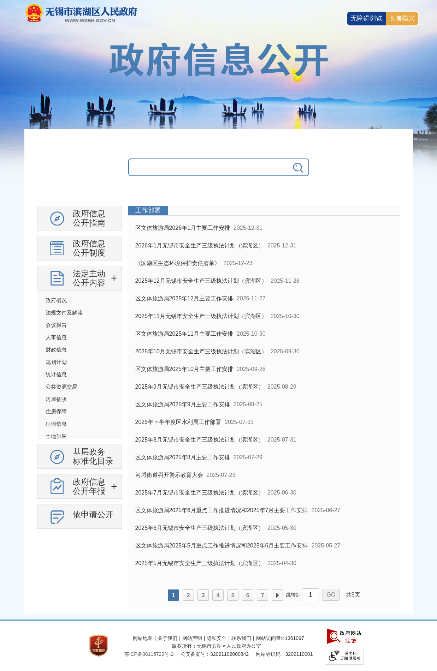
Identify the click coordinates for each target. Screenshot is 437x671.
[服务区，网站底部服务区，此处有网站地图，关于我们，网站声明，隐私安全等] (219, 646)
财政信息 (56, 350)
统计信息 (56, 374)
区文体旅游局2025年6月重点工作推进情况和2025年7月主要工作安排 (221, 510)
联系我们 (241, 638)
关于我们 (167, 638)
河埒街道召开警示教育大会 (169, 475)
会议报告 (56, 325)
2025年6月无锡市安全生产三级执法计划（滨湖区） (199, 528)
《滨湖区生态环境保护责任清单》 (177, 263)
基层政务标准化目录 (93, 456)
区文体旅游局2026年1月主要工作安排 (182, 228)
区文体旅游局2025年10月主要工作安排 (184, 369)
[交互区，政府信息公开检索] (218, 172)
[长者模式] (402, 18)
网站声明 (192, 638)
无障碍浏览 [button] (366, 18)
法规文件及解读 (64, 313)
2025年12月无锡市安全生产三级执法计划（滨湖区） (201, 281)
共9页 (353, 595)
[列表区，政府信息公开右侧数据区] (264, 406)
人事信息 (56, 337)
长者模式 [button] (402, 18)
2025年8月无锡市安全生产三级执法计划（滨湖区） (199, 440)
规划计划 (56, 362)
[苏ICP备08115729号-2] (149, 654)
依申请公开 (93, 514)
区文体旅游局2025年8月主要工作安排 (182, 457)
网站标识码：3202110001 (284, 654)
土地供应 (56, 436)
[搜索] (298, 167)
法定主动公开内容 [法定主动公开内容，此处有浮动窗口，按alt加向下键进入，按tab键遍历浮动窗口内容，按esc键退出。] (89, 278)
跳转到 (293, 595)
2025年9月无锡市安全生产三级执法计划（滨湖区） (199, 387)
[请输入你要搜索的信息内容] (208, 167)
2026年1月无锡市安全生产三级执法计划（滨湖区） (199, 245)
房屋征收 (56, 399)
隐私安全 (216, 638)
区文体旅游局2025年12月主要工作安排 (184, 298)
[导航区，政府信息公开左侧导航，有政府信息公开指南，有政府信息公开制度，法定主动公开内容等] (79, 370)
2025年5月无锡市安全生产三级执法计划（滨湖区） (199, 563)
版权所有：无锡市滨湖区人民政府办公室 (216, 646)
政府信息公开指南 (89, 218)
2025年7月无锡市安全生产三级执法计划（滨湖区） (199, 493)
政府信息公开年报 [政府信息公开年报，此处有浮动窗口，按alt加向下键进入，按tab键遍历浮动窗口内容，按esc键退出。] (89, 486)
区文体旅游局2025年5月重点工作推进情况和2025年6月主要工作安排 (221, 546)
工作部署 (148, 210)
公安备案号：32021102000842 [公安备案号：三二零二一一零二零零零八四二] (215, 654)
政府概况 (56, 300)
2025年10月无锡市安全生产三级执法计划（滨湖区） (201, 351)
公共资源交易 (61, 387)
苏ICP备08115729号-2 (149, 654)
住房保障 (56, 411)
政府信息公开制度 (89, 248)
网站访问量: (269, 638)
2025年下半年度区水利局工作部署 (178, 422)
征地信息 (56, 424)
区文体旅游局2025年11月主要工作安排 (184, 334)
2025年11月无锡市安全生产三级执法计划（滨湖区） (201, 316)
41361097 (293, 638)
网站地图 (143, 638)
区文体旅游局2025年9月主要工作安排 (182, 404)
